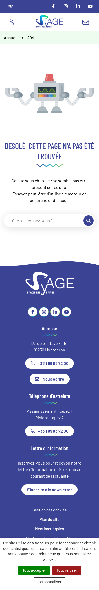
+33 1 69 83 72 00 (49, 363)
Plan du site (49, 519)
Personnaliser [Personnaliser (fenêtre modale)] (49, 582)
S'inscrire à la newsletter (49, 489)
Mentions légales (49, 528)
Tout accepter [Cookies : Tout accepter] (34, 570)
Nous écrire (49, 378)
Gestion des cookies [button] (49, 510)
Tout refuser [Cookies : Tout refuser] (66, 570)
